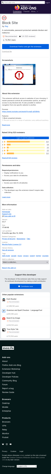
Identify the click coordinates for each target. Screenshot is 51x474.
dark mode (6, 256)
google (13, 256)
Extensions (17, 11)
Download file (7, 51)
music (20, 256)
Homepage (6, 212)
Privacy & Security (8, 239)
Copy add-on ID (8, 216)
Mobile (5, 407)
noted (22, 455)
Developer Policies (10, 377)
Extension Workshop (11, 369)
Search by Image (13, 318)
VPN (4, 426)
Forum (5, 384)
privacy (26, 256)
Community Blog (9, 381)
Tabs (28, 239)
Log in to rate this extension (25, 138)
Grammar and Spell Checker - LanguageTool (24, 310)
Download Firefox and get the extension (25, 47)
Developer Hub (8, 373)
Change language (8, 466)
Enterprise (6, 411)
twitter (38, 256)
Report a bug (8, 388)
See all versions (8, 250)
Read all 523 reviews (9, 158)
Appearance (21, 239)
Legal (21, 451)
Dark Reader (12, 299)
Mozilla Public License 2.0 (11, 244)
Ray (6, 26)
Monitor (5, 433)
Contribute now (25, 286)
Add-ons (6, 357)
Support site (6, 214)
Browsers (6, 422)
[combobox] (23, 2)
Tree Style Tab (12, 329)
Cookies (13, 451)
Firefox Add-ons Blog (11, 365)
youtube (45, 256)
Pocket (5, 437)
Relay (4, 429)
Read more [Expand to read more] (6, 125)
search (32, 256)
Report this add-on (9, 268)
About (5, 361)
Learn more (6, 197)
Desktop (6, 403)
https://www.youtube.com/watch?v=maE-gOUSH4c (21, 111)
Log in (48, 2)
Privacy (4, 451)
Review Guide (8, 392)
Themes (26, 11)
